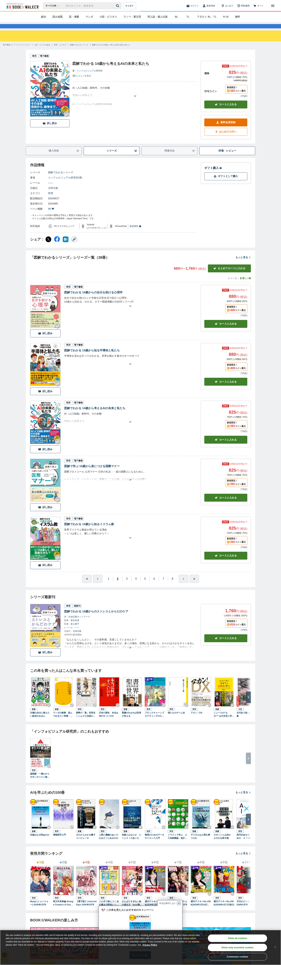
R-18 (225, 16)
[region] (140, 947)
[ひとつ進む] (183, 585)
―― (50, 189)
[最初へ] (87, 585)
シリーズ (122, 157)
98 (51, 215)
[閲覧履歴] (243, 5)
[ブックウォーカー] (22, 5)
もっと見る (243, 263)
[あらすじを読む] (135, 98)
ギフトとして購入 (226, 182)
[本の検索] (53, 5)
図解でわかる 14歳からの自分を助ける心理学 (93, 298)
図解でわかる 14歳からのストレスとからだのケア (96, 617)
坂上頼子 (75, 630)
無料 (237, 16)
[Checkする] (67, 121)
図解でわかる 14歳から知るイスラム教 (89, 530)
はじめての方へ (226, 138)
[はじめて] (227, 5)
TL (187, 16)
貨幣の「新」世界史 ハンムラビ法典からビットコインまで (86, 721)
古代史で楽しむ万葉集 (246, 721)
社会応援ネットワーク (79, 623)
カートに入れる (226, 110)
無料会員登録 (225, 128)
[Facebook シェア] (57, 246)
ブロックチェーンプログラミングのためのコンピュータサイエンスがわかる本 (154, 721)
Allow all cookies (237, 938)
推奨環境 (135, 232)
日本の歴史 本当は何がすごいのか (108, 721)
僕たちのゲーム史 (176, 719)
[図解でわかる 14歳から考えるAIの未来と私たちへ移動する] (111, 51)
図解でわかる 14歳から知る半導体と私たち (92, 356)
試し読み (50, 129)
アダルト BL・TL (207, 16)
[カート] (258, 5)
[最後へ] (194, 585)
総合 (43, 16)
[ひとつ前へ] (97, 585)
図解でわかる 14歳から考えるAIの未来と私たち (94, 414)
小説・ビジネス (108, 16)
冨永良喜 (75, 626)
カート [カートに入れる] (226, 330)
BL (176, 16)
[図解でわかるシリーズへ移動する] (79, 51)
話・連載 (74, 16)
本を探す (129, 5)
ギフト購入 (213, 174)
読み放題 (58, 16)
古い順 (232, 284)
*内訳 (244, 102)
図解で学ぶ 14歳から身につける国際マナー (92, 472)
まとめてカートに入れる (229, 274)
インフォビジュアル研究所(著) (65, 184)
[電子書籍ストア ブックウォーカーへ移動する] (16, 51)
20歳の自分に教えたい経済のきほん (40, 721)
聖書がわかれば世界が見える (131, 721)
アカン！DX (196, 719)
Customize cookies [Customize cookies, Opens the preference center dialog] (237, 956)
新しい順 (245, 284)
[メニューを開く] (273, 6)
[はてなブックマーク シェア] (66, 246)
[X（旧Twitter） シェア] (48, 246)
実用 (50, 199)
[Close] (275, 947)
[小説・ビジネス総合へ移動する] (42, 51)
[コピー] (74, 246)
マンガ (89, 16)
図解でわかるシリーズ (60, 178)
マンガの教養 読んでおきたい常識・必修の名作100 (62, 721)
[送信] (118, 5)
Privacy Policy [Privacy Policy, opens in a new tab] (150, 945)
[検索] (118, 5)
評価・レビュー (227, 157)
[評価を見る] (81, 82)
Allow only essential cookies (237, 947)
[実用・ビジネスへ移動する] (60, 51)
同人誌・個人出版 (157, 16)
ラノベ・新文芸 (132, 16)
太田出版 (53, 194)
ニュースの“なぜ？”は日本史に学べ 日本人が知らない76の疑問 (224, 721)
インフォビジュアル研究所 (90, 77)
